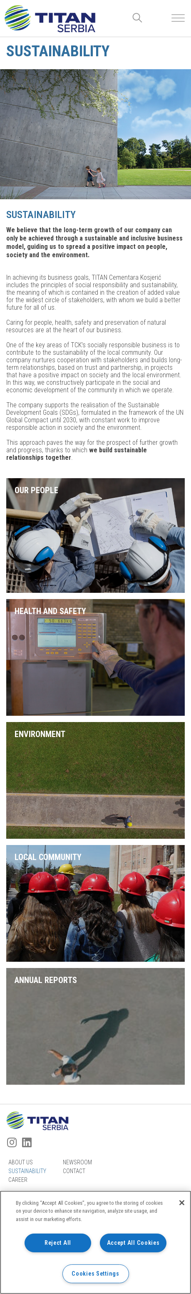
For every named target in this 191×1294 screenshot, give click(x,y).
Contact (74, 1171)
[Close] (182, 1203)
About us (20, 1162)
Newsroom (77, 1162)
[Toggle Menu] (178, 18)
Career (17, 1179)
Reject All (58, 1242)
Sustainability (27, 1171)
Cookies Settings (95, 1273)
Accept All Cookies (133, 1242)
